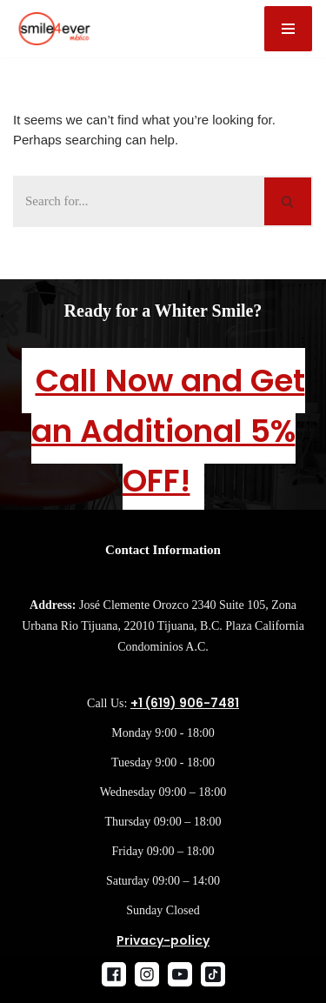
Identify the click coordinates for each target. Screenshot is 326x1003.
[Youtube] (180, 974)
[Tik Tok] (213, 974)
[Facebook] (114, 974)
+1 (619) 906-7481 (184, 703)
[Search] (138, 201)
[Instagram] (147, 974)
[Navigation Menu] (288, 28)
